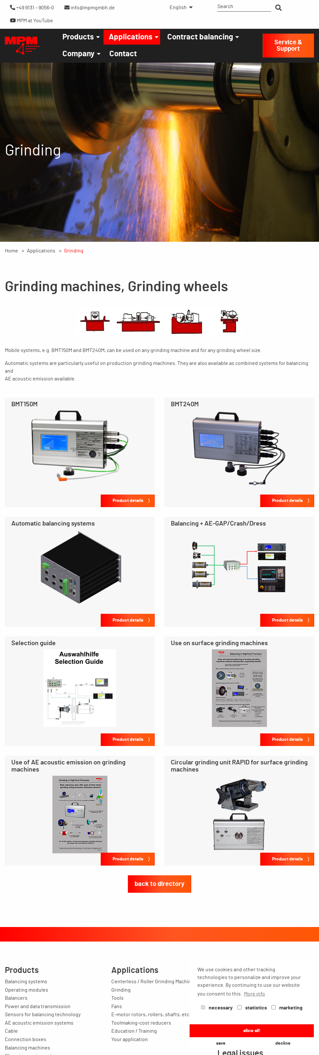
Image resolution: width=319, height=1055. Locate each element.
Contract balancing (200, 37)
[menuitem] (179, 7)
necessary (217, 1007)
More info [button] (254, 993)
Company (78, 54)
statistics (252, 1007)
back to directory (159, 884)
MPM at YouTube (31, 20)
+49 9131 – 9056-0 (32, 7)
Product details (128, 500)
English (178, 7)
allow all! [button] (251, 1030)
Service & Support (288, 45)
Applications (130, 37)
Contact (123, 54)
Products (78, 37)
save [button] (221, 1043)
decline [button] (283, 1043)
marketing (286, 1007)
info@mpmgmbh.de (89, 7)
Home (11, 250)
